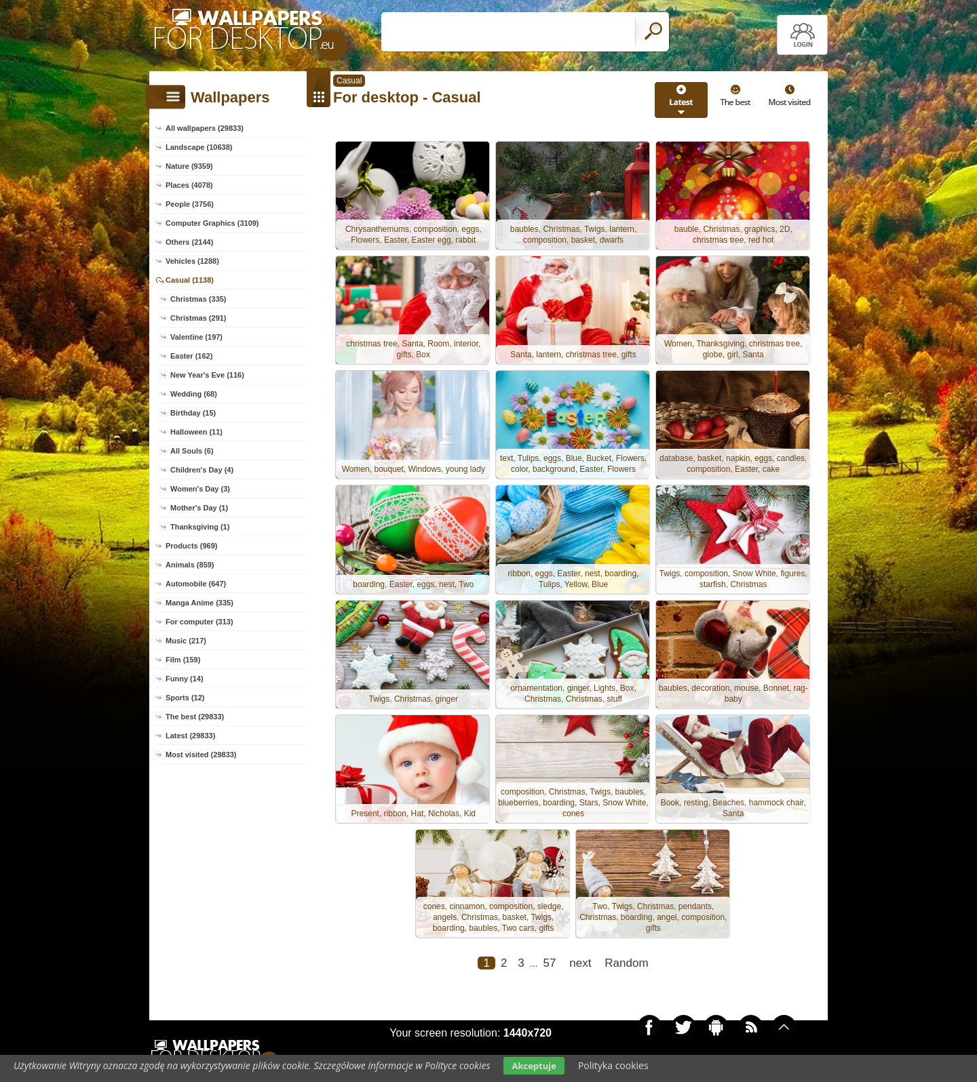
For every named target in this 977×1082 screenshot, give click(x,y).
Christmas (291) (198, 318)
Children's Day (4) (201, 470)
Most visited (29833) (201, 754)
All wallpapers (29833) (205, 128)
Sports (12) (185, 698)
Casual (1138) (190, 280)
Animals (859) (190, 565)
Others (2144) (189, 242)
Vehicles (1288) (192, 261)
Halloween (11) (196, 432)
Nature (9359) (189, 166)
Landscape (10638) (199, 147)
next (580, 967)
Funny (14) (185, 679)
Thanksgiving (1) (199, 527)
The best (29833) (195, 717)
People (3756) (190, 204)
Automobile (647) (196, 584)
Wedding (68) (193, 394)
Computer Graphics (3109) (212, 223)
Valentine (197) (196, 337)
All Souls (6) (192, 451)
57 (549, 967)
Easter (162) (191, 356)
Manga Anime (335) (199, 603)
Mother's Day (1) (199, 508)
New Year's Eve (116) (207, 375)
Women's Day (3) (200, 489)
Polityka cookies (613, 1065)
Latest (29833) (190, 736)
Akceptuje (534, 1066)
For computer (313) (199, 622)
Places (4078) (189, 185)
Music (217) (186, 641)
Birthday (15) (193, 413)
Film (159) (183, 660)
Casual (349, 80)
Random (626, 967)
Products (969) (191, 546)
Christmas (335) (198, 299)
